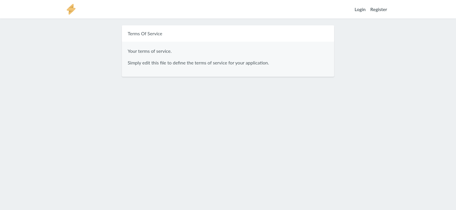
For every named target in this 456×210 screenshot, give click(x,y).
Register (378, 9)
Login (360, 9)
